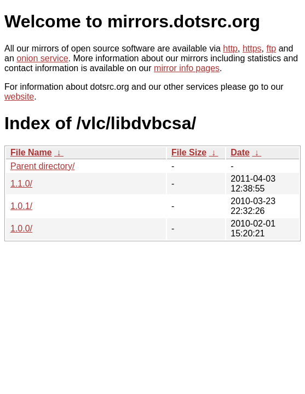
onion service (42, 58)
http (230, 48)
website (19, 96)
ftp (271, 48)
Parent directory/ (42, 166)
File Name (31, 152)
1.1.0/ (21, 183)
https (252, 48)
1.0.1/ (21, 206)
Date (240, 152)
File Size (188, 152)
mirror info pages (187, 68)
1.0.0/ (21, 228)
